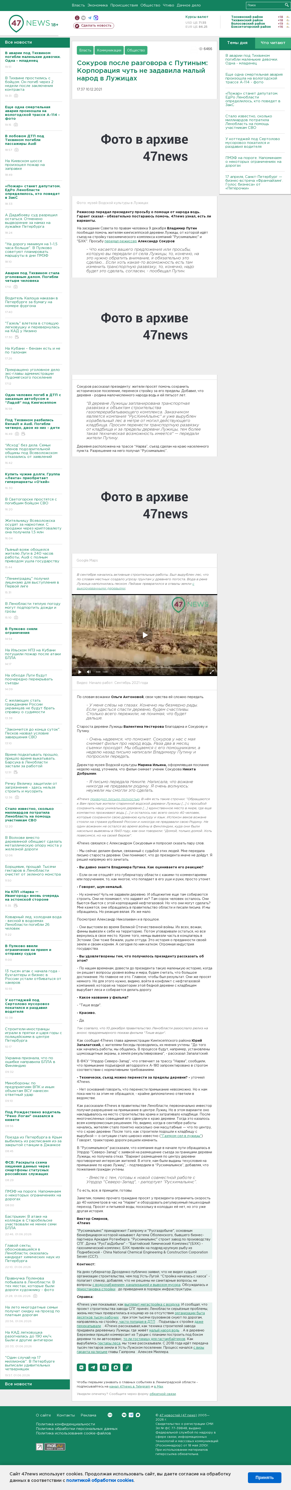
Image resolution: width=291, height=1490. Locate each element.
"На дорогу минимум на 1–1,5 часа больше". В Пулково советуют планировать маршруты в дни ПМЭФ (33, 253)
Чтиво (168, 5)
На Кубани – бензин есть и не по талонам (33, 354)
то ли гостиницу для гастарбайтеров (154, 1339)
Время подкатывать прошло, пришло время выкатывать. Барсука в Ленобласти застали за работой (33, 763)
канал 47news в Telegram (129, 1386)
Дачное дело (189, 5)
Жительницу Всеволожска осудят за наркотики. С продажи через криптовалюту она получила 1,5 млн (33, 529)
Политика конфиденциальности (65, 1424)
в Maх (158, 1386)
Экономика (98, 5)
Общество (150, 5)
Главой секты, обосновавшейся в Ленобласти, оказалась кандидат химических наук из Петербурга (33, 1256)
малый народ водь (164, 1330)
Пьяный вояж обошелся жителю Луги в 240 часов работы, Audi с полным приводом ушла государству (33, 558)
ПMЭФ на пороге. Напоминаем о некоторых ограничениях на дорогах (33, 1198)
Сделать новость (96, 25)
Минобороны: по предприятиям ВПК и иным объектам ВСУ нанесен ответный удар (33, 1092)
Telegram (131, 1415)
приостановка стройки (96, 1289)
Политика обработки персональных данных (77, 1428)
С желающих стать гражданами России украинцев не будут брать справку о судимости (33, 709)
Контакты (66, 1415)
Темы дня (237, 43)
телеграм (89, 18)
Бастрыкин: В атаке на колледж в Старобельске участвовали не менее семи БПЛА (33, 1225)
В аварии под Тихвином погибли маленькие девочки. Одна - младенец (251, 59)
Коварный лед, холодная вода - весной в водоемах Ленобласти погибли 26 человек (33, 926)
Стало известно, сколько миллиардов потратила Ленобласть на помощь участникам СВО (248, 122)
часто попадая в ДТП (136, 1321)
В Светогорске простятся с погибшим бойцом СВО (33, 505)
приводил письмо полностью (115, 799)
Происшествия (124, 5)
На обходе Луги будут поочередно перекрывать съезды (33, 682)
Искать (287, 5)
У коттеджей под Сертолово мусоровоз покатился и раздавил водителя (252, 142)
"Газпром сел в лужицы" (181, 1136)
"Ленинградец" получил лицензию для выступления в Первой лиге (33, 586)
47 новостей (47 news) (178, 1415)
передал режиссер (121, 241)
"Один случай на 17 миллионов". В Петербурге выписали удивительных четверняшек (33, 1366)
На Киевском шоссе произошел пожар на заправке (33, 168)
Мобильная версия (77, 18)
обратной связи (163, 1394)
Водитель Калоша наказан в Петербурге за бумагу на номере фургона (33, 305)
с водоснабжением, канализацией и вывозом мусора (136, 1285)
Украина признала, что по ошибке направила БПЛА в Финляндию (33, 1065)
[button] (81, 1367)
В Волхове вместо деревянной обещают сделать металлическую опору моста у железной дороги (33, 847)
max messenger (96, 18)
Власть (78, 5)
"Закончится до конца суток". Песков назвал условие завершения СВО (33, 736)
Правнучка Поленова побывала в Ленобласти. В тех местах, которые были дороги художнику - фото (33, 1287)
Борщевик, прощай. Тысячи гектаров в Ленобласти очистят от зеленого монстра (33, 874)
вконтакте (83, 18)
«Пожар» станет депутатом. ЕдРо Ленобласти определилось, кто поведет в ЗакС (252, 99)
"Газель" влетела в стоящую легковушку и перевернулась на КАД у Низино (33, 330)
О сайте (43, 1415)
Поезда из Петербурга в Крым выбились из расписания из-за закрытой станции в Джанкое (33, 1144)
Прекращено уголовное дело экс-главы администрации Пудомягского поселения (33, 377)
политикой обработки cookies (100, 1481)
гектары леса (109, 1343)
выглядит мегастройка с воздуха (151, 1304)
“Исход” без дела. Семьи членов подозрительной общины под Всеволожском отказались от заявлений (33, 454)
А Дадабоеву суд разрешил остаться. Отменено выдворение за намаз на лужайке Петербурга (33, 224)
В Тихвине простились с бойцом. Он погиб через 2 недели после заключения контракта (33, 87)
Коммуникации (109, 50)
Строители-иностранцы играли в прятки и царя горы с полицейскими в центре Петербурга (33, 1038)
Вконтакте (110, 1415)
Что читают (273, 43)
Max (138, 1415)
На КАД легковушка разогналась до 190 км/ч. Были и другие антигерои (33, 1339)
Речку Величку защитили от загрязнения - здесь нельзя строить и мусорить (33, 791)
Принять (265, 1477)
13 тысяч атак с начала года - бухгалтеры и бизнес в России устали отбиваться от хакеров (33, 980)
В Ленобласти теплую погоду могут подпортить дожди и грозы (33, 611)
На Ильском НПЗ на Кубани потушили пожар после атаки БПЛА (33, 657)
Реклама (88, 1415)
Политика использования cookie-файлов (73, 1433)
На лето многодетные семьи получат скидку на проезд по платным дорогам (33, 1314)
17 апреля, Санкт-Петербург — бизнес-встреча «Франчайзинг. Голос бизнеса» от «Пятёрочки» (254, 182)
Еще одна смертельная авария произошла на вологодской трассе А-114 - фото (254, 78)
